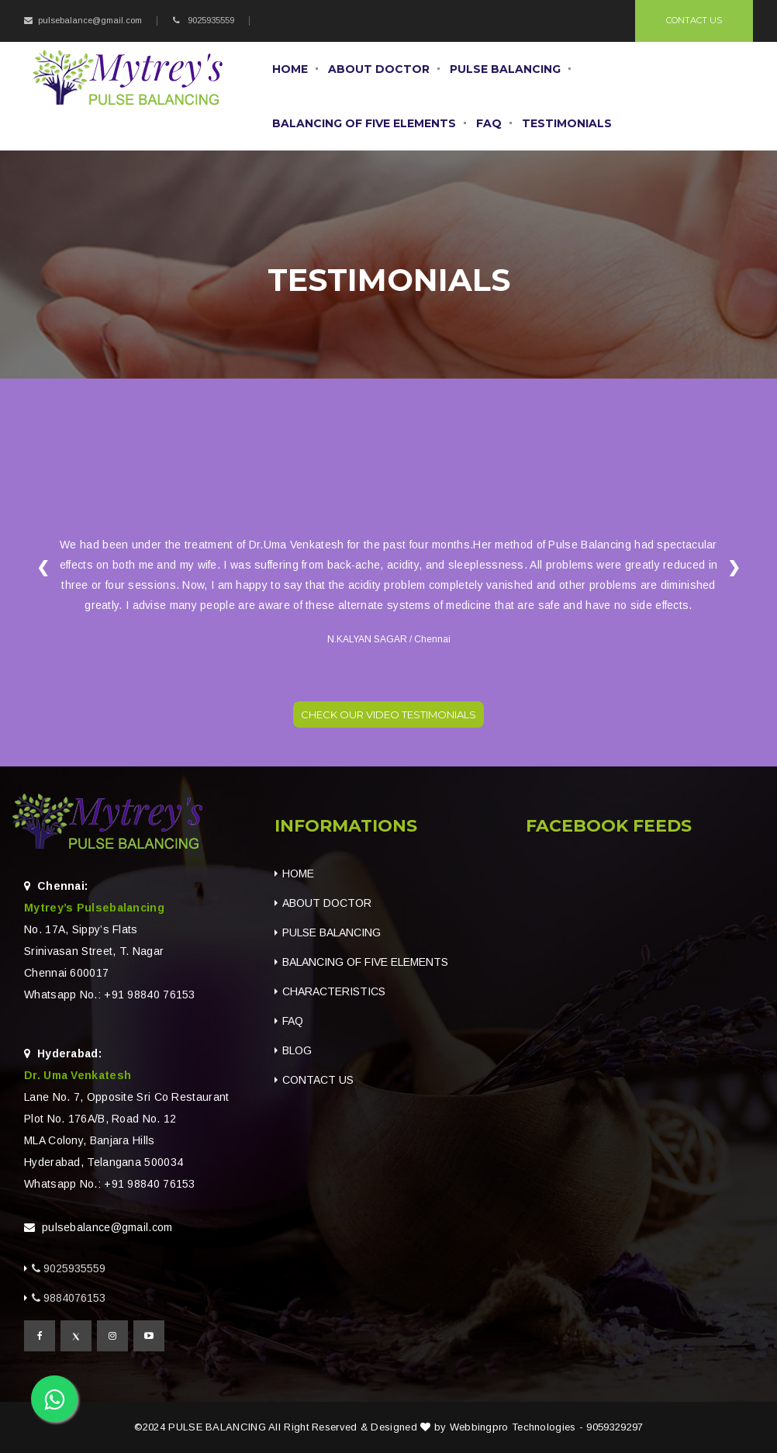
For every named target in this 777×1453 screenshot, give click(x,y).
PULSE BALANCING (217, 1427)
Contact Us (694, 20)
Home (290, 69)
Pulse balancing (505, 69)
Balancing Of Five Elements (364, 123)
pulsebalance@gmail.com (90, 20)
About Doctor (379, 69)
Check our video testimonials (388, 714)
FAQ (489, 123)
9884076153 (74, 1298)
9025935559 (209, 20)
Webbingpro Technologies (513, 1427)
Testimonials (567, 123)
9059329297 (614, 1427)
